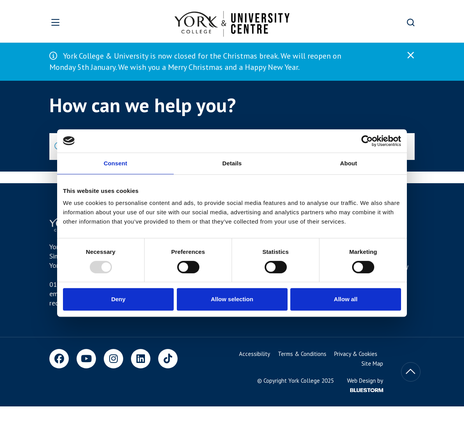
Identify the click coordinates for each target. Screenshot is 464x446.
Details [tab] (232, 163)
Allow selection (232, 299)
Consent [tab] (115, 163)
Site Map (372, 363)
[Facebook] (59, 358)
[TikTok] (168, 358)
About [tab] (348, 163)
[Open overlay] (75, 22)
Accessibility (254, 353)
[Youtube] (86, 358)
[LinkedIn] (140, 358)
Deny (118, 299)
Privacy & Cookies (355, 353)
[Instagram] (113, 358)
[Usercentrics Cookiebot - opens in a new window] (367, 141)
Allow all (346, 299)
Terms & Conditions (302, 353)
